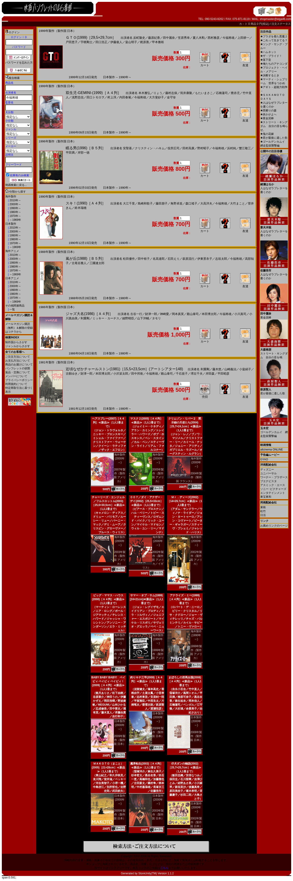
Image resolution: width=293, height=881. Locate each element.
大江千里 (129, 203)
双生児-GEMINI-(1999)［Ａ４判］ (93, 93)
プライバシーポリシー (19, 380)
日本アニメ (12, 278)
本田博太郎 (209, 314)
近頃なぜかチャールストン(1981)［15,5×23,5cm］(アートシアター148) (124, 369)
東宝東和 (265, 496)
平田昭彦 (223, 373)
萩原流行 (188, 258)
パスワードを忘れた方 (19, 62)
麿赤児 (235, 93)
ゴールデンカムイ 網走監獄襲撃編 (274, 430)
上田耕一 (243, 37)
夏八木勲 (199, 37)
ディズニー (267, 469)
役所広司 (173, 148)
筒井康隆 (186, 93)
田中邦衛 (137, 373)
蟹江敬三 (245, 148)
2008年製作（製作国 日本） (196, 736)
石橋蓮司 (222, 93)
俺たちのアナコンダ (274, 63)
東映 (263, 507)
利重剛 (85, 318)
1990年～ (15, 208)
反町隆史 (139, 37)
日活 (263, 515)
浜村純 (231, 148)
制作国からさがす (16, 342)
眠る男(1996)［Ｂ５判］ (86, 148)
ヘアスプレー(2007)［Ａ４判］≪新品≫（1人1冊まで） (108, 422)
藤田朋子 (162, 203)
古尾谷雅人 (79, 263)
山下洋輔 (143, 318)
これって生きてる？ (274, 40)
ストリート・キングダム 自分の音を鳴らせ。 (274, 126)
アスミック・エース (272, 485)
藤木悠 (216, 369)
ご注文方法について (17, 356)
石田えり (173, 258)
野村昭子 (203, 148)
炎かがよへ (268, 114)
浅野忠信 (78, 97)
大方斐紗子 (156, 97)
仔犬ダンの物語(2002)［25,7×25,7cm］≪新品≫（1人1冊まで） (184, 767)
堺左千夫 (197, 373)
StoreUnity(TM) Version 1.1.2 (156, 873)
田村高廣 (188, 148)
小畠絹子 (245, 369)
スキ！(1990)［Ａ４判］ (86, 203)
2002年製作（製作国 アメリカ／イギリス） (153, 559)
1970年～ (15, 216)
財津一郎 (151, 314)
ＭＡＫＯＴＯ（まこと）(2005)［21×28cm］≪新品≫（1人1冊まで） (108, 767)
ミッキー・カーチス (105, 318)
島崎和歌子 (145, 203)
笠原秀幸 (184, 37)
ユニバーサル (268, 473)
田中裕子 (144, 258)
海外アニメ (12, 251)
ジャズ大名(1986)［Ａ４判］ (89, 314)
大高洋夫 (206, 203)
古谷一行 (136, 314)
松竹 (263, 511)
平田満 (70, 152)
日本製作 (10, 223)
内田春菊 (125, 97)
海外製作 (10, 196)
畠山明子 (131, 42)
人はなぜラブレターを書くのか (274, 186)
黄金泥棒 (267, 118)
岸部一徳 (84, 152)
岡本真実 (178, 314)
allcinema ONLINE (271, 449)
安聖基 (127, 148)
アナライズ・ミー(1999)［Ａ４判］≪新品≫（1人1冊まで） (184, 599)
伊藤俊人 (116, 42)
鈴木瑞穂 (81, 208)
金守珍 (171, 97)
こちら (164, 868)
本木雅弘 (144, 93)
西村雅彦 (214, 37)
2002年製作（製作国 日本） (196, 822)
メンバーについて (16, 376)
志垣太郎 (221, 258)
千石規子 (182, 373)
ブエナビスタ (268, 481)
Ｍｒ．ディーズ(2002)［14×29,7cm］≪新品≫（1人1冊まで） (184, 501)
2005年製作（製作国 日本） (119, 814)
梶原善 (144, 42)
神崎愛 (164, 314)
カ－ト (243, 23)
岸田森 (210, 373)
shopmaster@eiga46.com (275, 19)
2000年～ (15, 204)
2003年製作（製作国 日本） (158, 814)
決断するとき (269, 75)
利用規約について (16, 384)
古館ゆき (72, 373)
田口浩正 (101, 42)
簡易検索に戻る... (16, 185)
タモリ (156, 318)
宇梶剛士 (86, 42)
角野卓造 (176, 203)
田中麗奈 (169, 37)
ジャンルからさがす (17, 346)
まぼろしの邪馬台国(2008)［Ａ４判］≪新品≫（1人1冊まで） (184, 681)
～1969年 (15, 219)
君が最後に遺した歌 (274, 137)
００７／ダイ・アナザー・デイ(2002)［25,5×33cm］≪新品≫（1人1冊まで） (146, 501)
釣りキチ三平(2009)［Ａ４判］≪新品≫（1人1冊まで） (146, 681)
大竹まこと (237, 203)
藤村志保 (171, 93)
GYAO (264, 459)
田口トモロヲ (95, 97)
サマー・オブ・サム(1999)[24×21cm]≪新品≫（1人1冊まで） (146, 599)
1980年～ (15, 212)
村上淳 (111, 97)
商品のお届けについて (19, 364)
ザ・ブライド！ (271, 56)
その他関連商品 (14, 305)
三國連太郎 (97, 263)
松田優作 (129, 258)
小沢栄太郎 (120, 373)
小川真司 (240, 314)
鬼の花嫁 (267, 133)
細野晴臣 (128, 318)
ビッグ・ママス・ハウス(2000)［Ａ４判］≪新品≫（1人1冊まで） (108, 599)
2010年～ (15, 200)
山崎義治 (230, 369)
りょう (157, 93)
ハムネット (268, 52)
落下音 (265, 59)
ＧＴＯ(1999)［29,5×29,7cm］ (91, 37)
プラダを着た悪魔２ (274, 36)
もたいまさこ (204, 93)
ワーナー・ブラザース (274, 477)
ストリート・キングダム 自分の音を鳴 (274, 352)
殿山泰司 (193, 314)
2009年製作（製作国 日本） (119, 740)
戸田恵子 (72, 42)
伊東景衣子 (204, 258)
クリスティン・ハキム (150, 148)
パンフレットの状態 (17, 368)
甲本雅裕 (158, 42)
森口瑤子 (191, 203)
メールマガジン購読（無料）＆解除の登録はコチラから (19, 327)
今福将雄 (228, 37)
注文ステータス (281, 23)
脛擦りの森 (268, 110)
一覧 (12, 309)
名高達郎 (159, 258)
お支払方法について (17, 360)
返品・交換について (17, 372)
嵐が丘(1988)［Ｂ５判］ (86, 258)
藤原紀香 (154, 37)
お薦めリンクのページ (274, 525)
